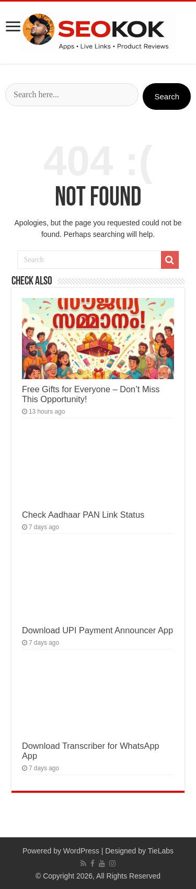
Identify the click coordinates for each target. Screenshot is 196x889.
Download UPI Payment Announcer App (97, 630)
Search (166, 96)
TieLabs (161, 851)
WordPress (81, 851)
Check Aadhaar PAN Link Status (83, 514)
